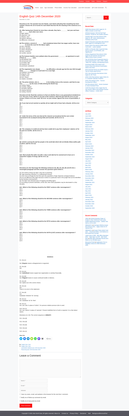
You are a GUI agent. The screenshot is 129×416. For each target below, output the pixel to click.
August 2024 (88, 124)
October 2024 (89, 120)
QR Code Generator (98, 7)
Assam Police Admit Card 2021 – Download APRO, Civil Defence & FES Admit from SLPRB (96, 232)
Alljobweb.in (88, 225)
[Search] (106, 18)
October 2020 (89, 206)
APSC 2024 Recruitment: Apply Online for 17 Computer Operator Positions (96, 77)
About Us (57, 413)
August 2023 (88, 137)
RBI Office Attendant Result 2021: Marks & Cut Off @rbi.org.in (97, 239)
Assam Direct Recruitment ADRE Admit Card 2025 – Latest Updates (96, 46)
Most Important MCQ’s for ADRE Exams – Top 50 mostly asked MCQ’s (97, 70)
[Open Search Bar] (106, 7)
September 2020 (90, 208)
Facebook (81, 1)
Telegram (105, 1)
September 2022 (90, 156)
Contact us (65, 413)
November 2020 (89, 203)
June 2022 (88, 163)
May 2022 (88, 165)
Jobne (87, 218)
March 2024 (88, 126)
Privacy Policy (74, 413)
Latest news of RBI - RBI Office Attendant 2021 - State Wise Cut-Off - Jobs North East (96, 237)
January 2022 (89, 174)
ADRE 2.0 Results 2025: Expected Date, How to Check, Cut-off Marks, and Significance (96, 50)
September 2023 (90, 135)
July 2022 (88, 161)
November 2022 (89, 152)
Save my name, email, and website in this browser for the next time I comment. (44, 394)
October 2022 (89, 154)
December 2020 (89, 201)
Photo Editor (58, 7)
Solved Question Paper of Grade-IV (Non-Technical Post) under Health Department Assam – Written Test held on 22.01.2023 (96, 221)
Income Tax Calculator (70, 7)
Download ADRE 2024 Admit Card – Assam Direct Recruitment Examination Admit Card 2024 (96, 66)
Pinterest (99, 1)
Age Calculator (48, 7)
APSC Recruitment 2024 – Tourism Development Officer (95, 81)
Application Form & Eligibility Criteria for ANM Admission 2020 (96, 243)
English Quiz (24, 344)
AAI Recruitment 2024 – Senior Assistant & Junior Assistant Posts (96, 85)
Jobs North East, (38, 413)
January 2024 (89, 131)
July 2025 (88, 114)
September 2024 (90, 122)
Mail (89, 413)
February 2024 (89, 129)
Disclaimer (83, 413)
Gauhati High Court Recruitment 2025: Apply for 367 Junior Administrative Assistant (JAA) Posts (96, 38)
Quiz (41, 7)
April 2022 (88, 167)
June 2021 (88, 189)
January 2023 (89, 148)
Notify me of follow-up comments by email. (33, 397)
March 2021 (88, 195)
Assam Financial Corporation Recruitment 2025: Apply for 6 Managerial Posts (96, 42)
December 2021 (89, 176)
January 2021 (89, 199)
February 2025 (89, 118)
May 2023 (88, 139)
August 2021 (88, 184)
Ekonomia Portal (90, 242)
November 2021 (89, 178)
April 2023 (88, 141)
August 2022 (88, 159)
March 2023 (88, 144)
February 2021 (89, 197)
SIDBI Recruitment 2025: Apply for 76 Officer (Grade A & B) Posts (95, 30)
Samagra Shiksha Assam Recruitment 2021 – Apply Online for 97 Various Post (96, 226)
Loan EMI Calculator (84, 7)
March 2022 (88, 169)
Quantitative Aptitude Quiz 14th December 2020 (33, 348)
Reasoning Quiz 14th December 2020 (30, 349)
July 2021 (88, 186)
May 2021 (88, 191)
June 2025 (88, 116)
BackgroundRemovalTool (99, 413)
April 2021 (88, 193)
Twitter (93, 1)
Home (37, 7)
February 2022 (89, 171)
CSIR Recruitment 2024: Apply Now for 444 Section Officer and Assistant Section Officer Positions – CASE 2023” (96, 89)
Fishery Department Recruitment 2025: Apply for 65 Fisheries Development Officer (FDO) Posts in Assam (96, 55)
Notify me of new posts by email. (30, 401)
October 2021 (89, 180)
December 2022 (89, 150)
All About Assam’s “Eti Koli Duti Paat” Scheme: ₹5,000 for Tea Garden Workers (96, 33)
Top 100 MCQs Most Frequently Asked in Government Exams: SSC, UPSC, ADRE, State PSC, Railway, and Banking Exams (96, 61)
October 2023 (89, 133)
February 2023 (89, 146)
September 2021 (90, 182)
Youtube (88, 1)
